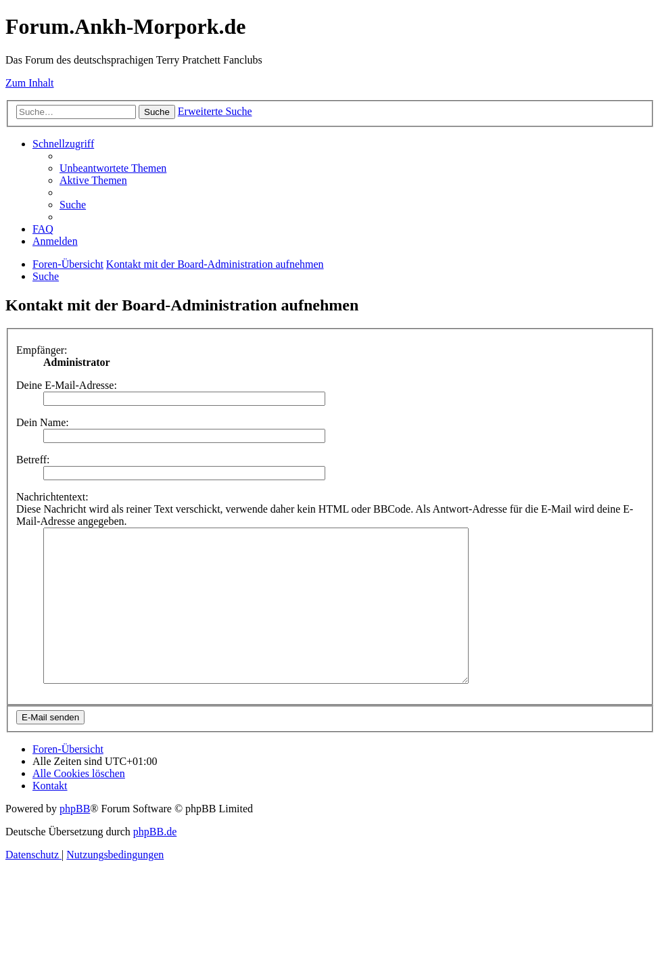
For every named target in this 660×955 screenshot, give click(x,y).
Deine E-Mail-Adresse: (66, 385)
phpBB (75, 839)
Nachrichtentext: (52, 497)
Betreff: (32, 459)
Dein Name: (42, 422)
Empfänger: (42, 350)
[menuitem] (113, 168)
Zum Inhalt (29, 83)
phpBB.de (154, 862)
